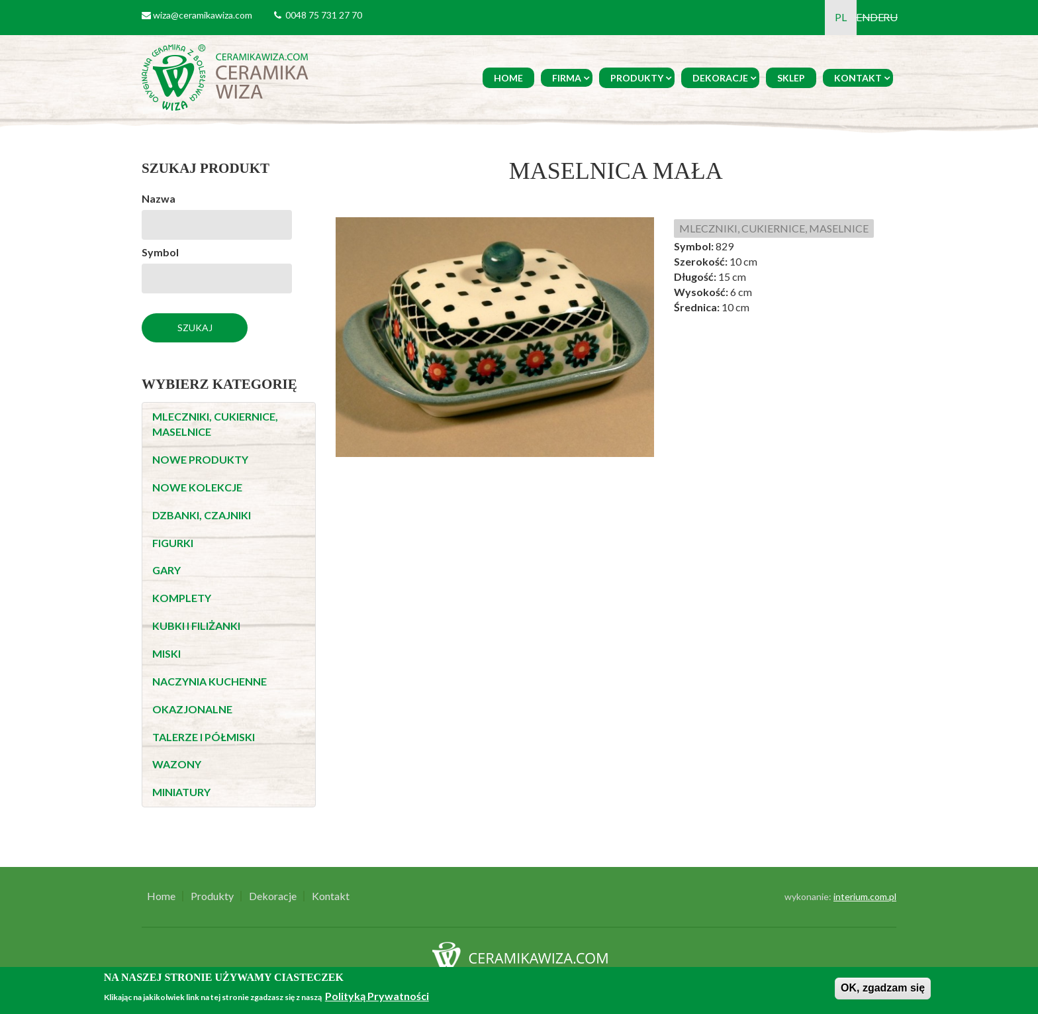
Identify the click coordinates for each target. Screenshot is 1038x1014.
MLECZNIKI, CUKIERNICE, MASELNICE (774, 228)
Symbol (160, 252)
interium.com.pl (864, 896)
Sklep (791, 77)
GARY (166, 570)
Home (508, 77)
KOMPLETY (181, 597)
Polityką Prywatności (377, 995)
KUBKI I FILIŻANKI (196, 625)
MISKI (166, 653)
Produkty (636, 77)
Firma (566, 77)
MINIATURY (181, 792)
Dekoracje (720, 77)
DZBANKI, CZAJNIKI (201, 515)
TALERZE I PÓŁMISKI (203, 737)
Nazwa (158, 198)
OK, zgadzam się (883, 987)
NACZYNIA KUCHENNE (209, 681)
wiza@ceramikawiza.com (202, 15)
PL (841, 17)
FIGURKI (172, 542)
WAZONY (176, 764)
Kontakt (858, 77)
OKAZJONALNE (192, 709)
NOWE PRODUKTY (200, 459)
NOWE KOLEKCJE (197, 487)
